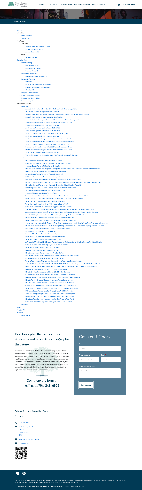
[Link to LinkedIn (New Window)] (119, 4)
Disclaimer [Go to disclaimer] (74, 486)
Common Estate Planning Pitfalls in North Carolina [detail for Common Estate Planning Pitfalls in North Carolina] (42, 166)
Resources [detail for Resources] (25, 304)
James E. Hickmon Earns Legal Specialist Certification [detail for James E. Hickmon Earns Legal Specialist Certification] (43, 117)
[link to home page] (18, 4)
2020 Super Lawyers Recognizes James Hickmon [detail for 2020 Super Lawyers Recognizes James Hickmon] (42, 111)
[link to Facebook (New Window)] (17, 473)
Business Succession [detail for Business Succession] (32, 71)
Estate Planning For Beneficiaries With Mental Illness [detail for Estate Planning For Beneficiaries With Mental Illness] (43, 160)
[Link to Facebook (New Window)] (116, 4)
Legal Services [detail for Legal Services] (22, 60)
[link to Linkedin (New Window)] (24, 473)
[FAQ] (94, 4)
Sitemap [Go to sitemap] (67, 486)
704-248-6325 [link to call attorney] (22, 422)
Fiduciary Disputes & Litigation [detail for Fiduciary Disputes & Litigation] (36, 76)
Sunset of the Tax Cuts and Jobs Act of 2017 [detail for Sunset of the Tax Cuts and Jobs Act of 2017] (40, 231)
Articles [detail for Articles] (24, 158)
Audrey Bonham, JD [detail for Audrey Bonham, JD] (32, 52)
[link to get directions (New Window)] (32, 432)
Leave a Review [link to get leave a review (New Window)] (22, 443)
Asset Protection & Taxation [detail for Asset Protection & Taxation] (31, 95)
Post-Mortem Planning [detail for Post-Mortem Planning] (33, 68)
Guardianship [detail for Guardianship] (30, 90)
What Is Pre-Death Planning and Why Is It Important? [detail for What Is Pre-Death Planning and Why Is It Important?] (43, 239)
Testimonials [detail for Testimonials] (25, 38)
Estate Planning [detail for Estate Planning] (26, 63)
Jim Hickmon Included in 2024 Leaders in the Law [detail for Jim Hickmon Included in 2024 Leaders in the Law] (42, 136)
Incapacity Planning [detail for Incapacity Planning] (28, 79)
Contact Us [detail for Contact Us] (21, 310)
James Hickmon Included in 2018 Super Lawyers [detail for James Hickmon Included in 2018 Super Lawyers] (42, 125)
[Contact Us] (101, 4)
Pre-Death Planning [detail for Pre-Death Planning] (32, 65)
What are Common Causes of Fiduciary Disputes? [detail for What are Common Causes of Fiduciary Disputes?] (42, 247)
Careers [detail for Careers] (20, 313)
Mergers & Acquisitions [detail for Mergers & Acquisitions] (29, 92)
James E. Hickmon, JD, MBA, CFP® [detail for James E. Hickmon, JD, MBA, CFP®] (37, 46)
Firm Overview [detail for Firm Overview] (26, 35)
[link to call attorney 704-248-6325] (129, 4)
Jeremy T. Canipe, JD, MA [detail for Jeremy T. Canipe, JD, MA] (34, 49)
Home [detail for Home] (19, 30)
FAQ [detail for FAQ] (19, 307)
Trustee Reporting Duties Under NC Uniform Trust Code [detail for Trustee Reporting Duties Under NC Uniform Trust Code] (45, 190)
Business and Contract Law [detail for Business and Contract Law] (30, 98)
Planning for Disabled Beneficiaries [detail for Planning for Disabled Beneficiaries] (37, 87)
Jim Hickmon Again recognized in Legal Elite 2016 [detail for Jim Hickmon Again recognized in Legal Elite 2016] (42, 128)
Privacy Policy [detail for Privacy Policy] (26, 315)
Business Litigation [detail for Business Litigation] (27, 101)
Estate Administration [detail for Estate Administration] (29, 73)
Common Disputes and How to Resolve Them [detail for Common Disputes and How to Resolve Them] (41, 193)
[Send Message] (86, 385)
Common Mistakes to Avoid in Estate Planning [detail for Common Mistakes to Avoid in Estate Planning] (41, 234)
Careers (81, 486)
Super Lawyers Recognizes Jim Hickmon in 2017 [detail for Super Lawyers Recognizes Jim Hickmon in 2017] (42, 152)
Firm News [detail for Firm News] (25, 106)
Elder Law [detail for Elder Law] (28, 82)
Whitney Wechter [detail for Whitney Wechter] (31, 57)
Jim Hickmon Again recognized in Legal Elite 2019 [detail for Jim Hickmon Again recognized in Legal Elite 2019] (42, 130)
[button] (45, 4)
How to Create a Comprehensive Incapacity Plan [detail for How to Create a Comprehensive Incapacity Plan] (42, 250)
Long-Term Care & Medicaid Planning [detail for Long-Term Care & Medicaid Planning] (38, 84)
